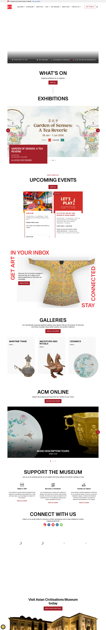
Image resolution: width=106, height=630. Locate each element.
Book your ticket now (53, 581)
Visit (46, 7)
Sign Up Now (24, 283)
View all (53, 82)
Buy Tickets (90, 7)
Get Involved (55, 7)
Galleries (20, 7)
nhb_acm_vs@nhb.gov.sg (14, 628)
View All (53, 187)
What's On (39, 7)
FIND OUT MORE (22, 500)
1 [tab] (50, 160)
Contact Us (75, 7)
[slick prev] (8, 130)
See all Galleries (53, 331)
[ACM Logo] (9, 618)
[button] (24, 7)
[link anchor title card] (17, 151)
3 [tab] (55, 160)
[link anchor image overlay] (53, 131)
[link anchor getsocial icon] (44, 524)
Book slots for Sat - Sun (20, 160)
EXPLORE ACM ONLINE (53, 401)
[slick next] (98, 130)
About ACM (65, 7)
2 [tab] (53, 461)
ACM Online (29, 7)
